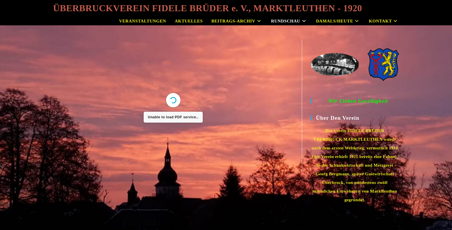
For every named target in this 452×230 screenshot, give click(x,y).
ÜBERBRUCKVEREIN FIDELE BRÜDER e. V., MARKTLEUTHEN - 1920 (207, 8)
